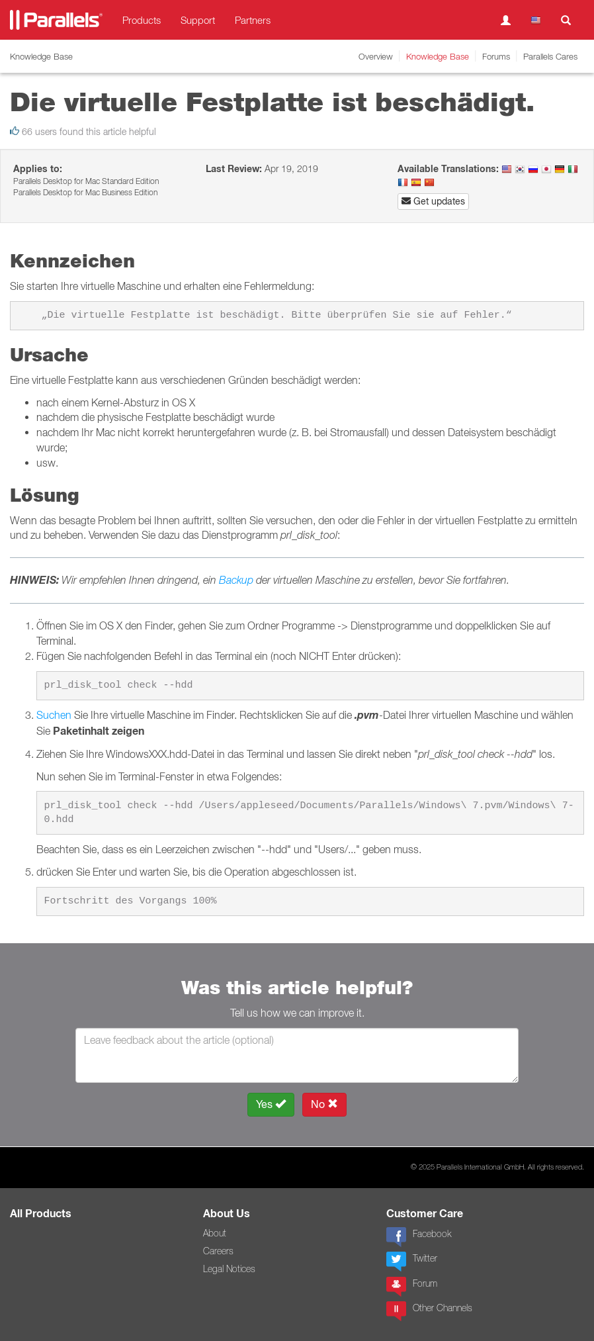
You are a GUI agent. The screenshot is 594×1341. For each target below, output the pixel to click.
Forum (411, 1287)
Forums (496, 56)
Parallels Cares (550, 56)
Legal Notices (229, 1269)
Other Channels (429, 1311)
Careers (218, 1251)
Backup (236, 580)
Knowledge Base (437, 56)
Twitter (411, 1262)
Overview (376, 56)
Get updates (433, 201)
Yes (271, 1104)
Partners (253, 20)
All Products (40, 1214)
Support (198, 20)
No (324, 1104)
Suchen (53, 715)
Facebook (418, 1237)
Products (141, 20)
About (214, 1233)
